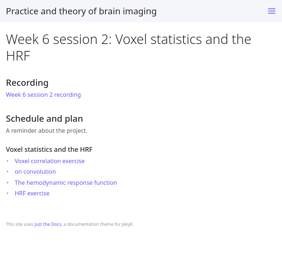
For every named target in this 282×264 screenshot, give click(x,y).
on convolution (35, 172)
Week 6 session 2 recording (43, 95)
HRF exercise (32, 193)
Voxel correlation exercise (50, 161)
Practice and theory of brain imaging (81, 11)
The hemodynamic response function (66, 183)
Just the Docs (48, 224)
